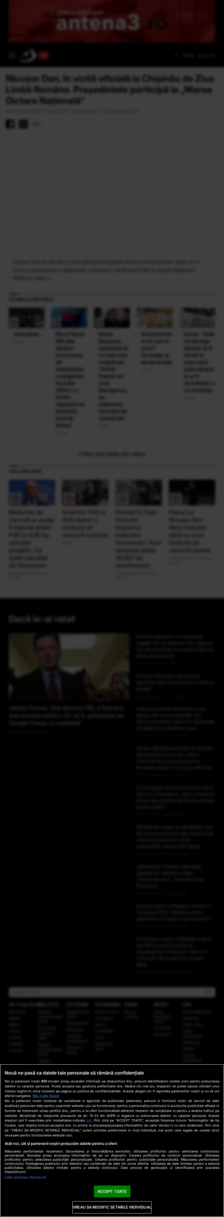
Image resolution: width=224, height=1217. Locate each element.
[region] (112, 1140)
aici (89, 1120)
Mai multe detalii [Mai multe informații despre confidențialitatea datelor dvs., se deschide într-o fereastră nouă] (46, 1096)
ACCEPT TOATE (112, 1191)
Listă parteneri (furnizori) (25, 1177)
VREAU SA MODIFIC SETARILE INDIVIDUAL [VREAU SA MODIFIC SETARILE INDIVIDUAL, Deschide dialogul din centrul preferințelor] (112, 1207)
